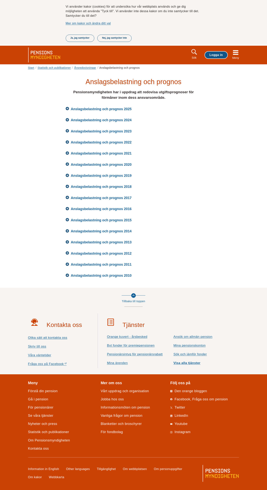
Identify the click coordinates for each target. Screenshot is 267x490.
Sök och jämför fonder (190, 354)
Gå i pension (38, 399)
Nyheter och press (42, 424)
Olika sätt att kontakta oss (47, 337)
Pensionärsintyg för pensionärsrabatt (135, 354)
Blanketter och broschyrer (121, 424)
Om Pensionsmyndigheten (49, 440)
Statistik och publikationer (54, 67)
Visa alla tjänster (187, 363)
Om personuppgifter (168, 469)
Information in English (43, 469)
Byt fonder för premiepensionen (131, 345)
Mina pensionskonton (189, 345)
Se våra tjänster (40, 415)
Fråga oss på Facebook (54, 364)
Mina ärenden (117, 363)
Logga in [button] (216, 55)
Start (31, 67)
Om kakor (35, 477)
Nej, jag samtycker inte (114, 38)
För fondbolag (112, 432)
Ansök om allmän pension (193, 337)
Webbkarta (56, 477)
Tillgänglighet (106, 469)
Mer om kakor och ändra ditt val (88, 23)
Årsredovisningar (85, 67)
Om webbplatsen (135, 469)
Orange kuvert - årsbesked (127, 337)
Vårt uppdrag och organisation (125, 391)
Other (78, 469)
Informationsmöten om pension (125, 407)
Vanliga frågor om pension (121, 415)
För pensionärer (40, 407)
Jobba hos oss (112, 399)
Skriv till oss (37, 346)
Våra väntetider (39, 355)
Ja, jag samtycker (80, 38)
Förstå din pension (43, 391)
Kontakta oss (38, 448)
